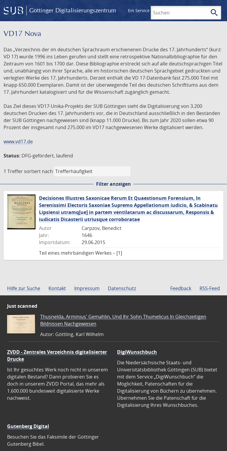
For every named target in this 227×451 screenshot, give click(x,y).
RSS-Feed (210, 288)
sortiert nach (38, 171)
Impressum (87, 288)
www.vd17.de (18, 141)
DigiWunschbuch (137, 352)
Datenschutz (122, 288)
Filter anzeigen (113, 184)
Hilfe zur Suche (23, 288)
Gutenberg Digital (28, 426)
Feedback (180, 288)
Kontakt (57, 288)
